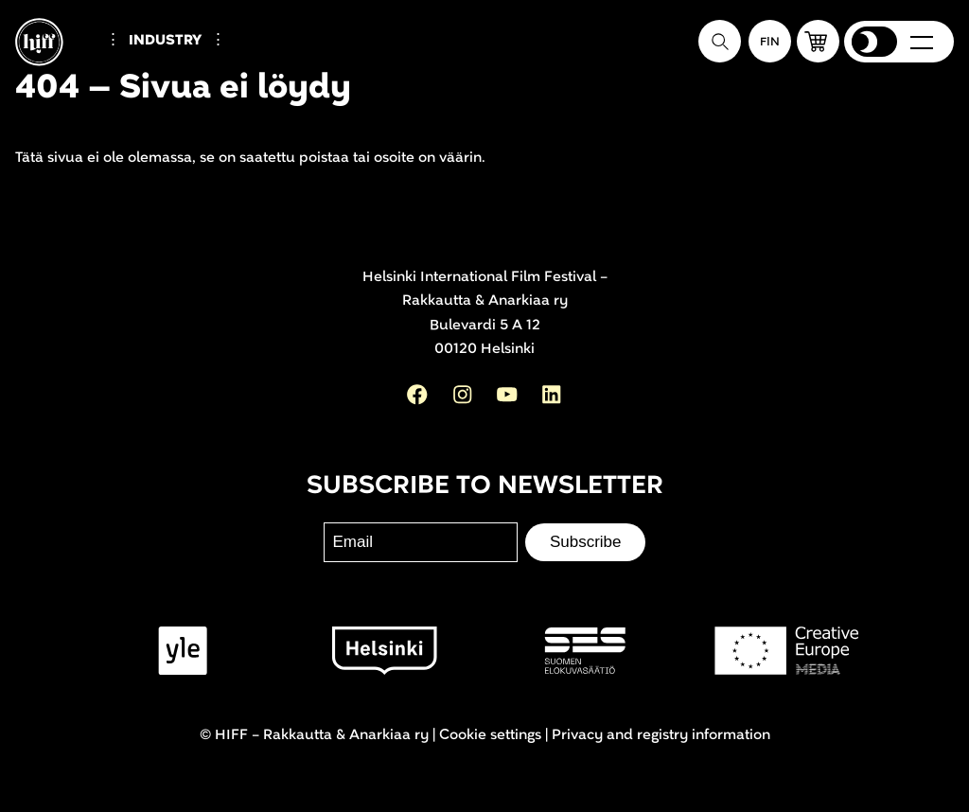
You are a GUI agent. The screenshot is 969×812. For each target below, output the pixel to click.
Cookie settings (490, 735)
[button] (818, 41)
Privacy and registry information (661, 735)
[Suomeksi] (770, 41)
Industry (165, 40)
